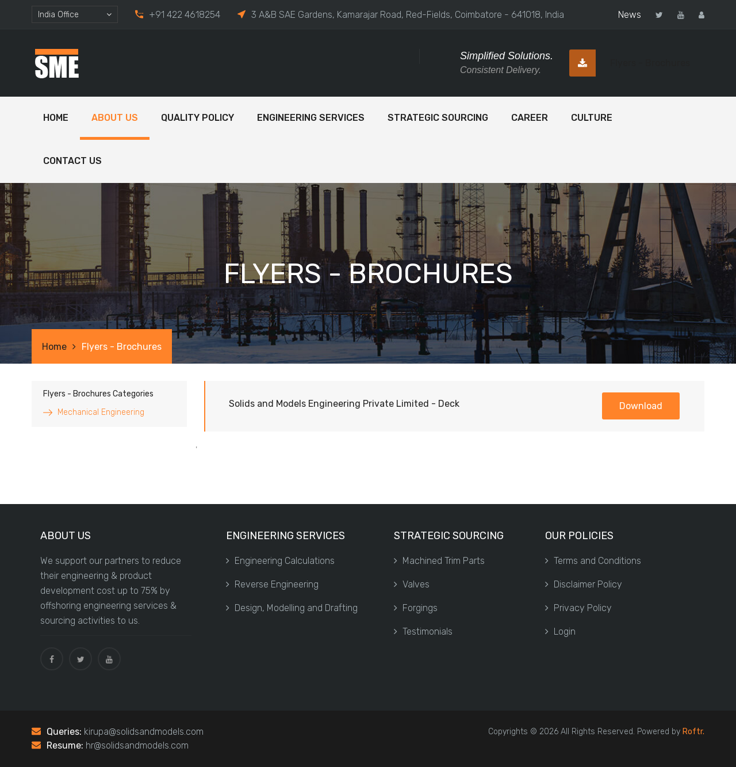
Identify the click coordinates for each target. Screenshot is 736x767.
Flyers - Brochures (629, 63)
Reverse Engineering (272, 584)
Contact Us (72, 160)
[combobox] (75, 14)
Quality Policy (197, 117)
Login (560, 631)
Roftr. (693, 732)
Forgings (416, 607)
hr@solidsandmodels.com (137, 745)
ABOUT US (114, 117)
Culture (591, 117)
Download (640, 405)
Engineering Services (311, 117)
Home (55, 117)
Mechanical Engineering (100, 412)
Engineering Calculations (280, 560)
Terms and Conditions (593, 560)
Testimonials (423, 631)
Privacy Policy (578, 607)
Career (529, 117)
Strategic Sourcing (438, 117)
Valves (412, 584)
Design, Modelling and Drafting (292, 607)
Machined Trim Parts (439, 560)
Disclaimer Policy (583, 584)
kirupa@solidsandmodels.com (144, 731)
